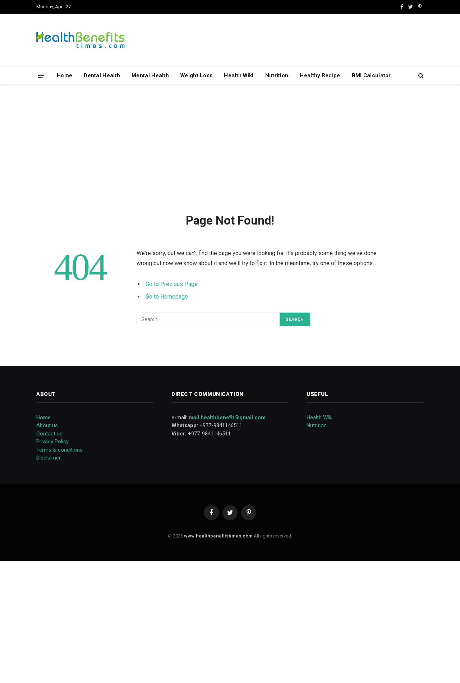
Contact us (49, 433)
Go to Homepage (167, 296)
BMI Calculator (371, 75)
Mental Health (150, 75)
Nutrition (277, 75)
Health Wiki (238, 75)
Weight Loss (196, 75)
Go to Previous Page (172, 284)
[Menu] (41, 75)
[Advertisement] (230, 147)
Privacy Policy (52, 441)
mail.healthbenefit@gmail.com (227, 417)
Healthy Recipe (320, 75)
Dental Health (102, 75)
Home (64, 75)
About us (47, 425)
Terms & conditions (59, 450)
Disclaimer (48, 457)
